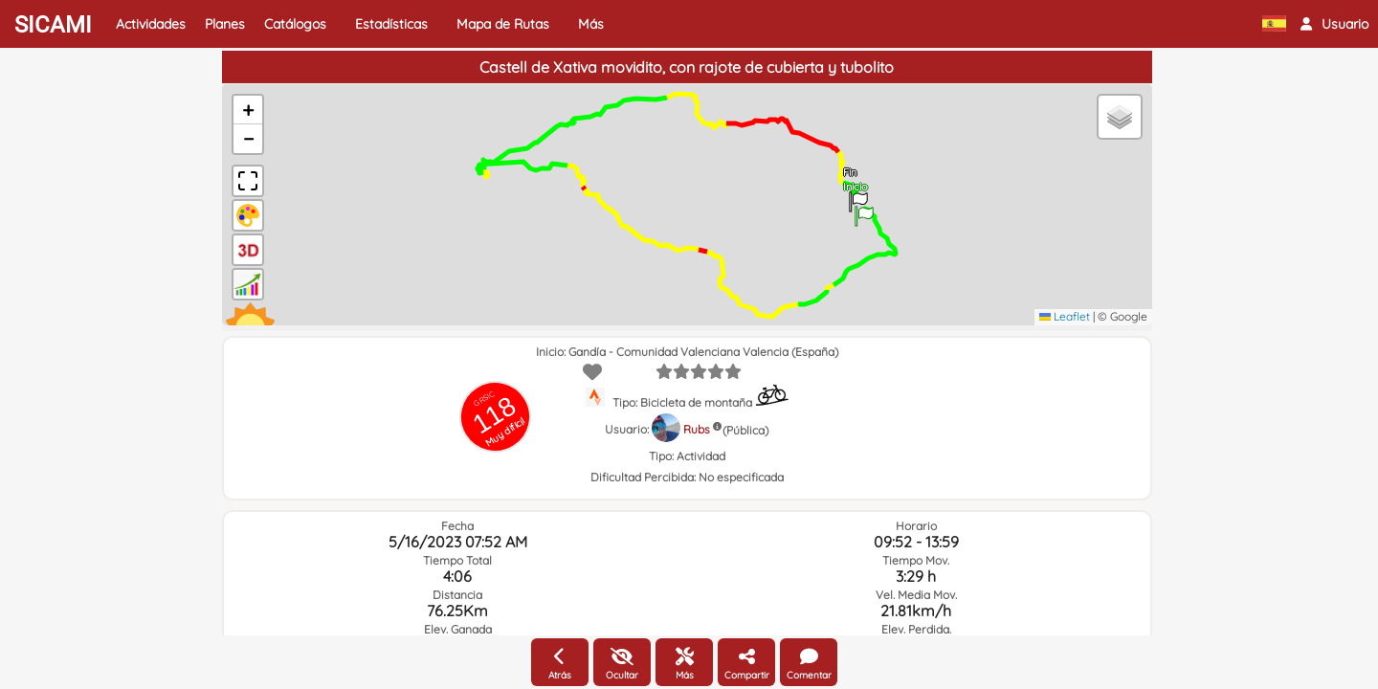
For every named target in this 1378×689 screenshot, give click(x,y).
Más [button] (591, 24)
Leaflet (1064, 316)
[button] (1334, 24)
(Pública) (745, 430)
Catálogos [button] (295, 24)
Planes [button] (225, 24)
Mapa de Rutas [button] (502, 24)
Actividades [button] (151, 24)
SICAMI (53, 24)
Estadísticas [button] (391, 24)
